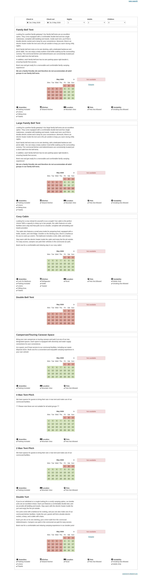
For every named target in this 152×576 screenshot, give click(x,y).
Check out (51, 19)
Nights (69, 19)
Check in (29, 19)
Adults (89, 19)
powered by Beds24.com (130, 574)
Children (111, 19)
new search (133, 1)
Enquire (91, 84)
